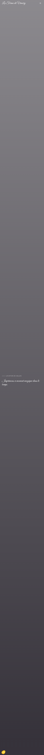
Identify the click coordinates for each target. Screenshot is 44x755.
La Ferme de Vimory (13, 3)
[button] (3, 752)
